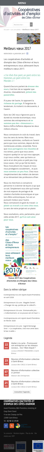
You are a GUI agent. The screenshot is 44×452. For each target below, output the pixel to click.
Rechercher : (19, 25)
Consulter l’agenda (22, 392)
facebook (6, 425)
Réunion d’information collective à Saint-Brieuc (25, 360)
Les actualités (16, 30)
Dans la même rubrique (15, 289)
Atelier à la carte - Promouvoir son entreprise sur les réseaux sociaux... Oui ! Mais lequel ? (24, 345)
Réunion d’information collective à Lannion (25, 371)
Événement (38, 446)
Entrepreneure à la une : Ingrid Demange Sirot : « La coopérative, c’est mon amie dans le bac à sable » (21, 328)
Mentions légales (18, 433)
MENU (22, 3)
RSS (12, 425)
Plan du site (29, 433)
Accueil (6, 30)
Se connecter (8, 433)
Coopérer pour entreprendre (23, 425)
